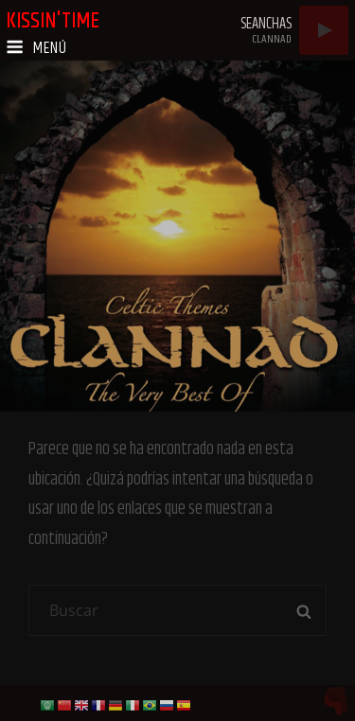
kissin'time (52, 21)
